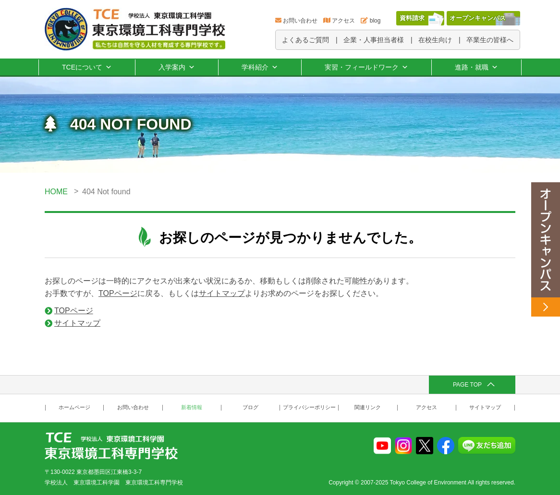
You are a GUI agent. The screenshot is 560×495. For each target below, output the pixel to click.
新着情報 (191, 407)
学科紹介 (260, 67)
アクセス (343, 20)
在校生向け (435, 40)
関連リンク (367, 407)
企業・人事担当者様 (373, 40)
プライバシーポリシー (309, 407)
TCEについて (87, 67)
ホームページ (74, 407)
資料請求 (412, 18)
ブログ (250, 407)
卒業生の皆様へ (489, 40)
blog (375, 20)
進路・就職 (476, 67)
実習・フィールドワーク (366, 67)
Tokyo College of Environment (428, 482)
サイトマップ (222, 293)
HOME (56, 192)
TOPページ (117, 293)
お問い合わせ (300, 20)
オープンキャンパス (478, 18)
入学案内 (176, 67)
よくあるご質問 (305, 40)
